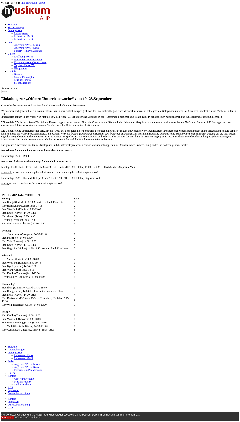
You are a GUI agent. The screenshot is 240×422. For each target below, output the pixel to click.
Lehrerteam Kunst (23, 39)
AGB (10, 387)
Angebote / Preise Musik (27, 45)
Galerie (11, 53)
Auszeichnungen (16, 349)
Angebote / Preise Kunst (26, 47)
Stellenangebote (22, 82)
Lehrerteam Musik (23, 36)
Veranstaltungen (16, 27)
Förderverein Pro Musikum (28, 50)
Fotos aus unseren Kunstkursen (30, 62)
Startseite (12, 24)
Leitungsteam (15, 30)
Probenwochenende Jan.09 (28, 59)
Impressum (13, 390)
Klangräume (20, 68)
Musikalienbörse (22, 80)
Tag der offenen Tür (24, 65)
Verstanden (7, 417)
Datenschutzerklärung (19, 393)
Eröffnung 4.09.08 (23, 56)
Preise (11, 42)
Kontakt (12, 71)
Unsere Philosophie (24, 77)
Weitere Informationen (27, 417)
